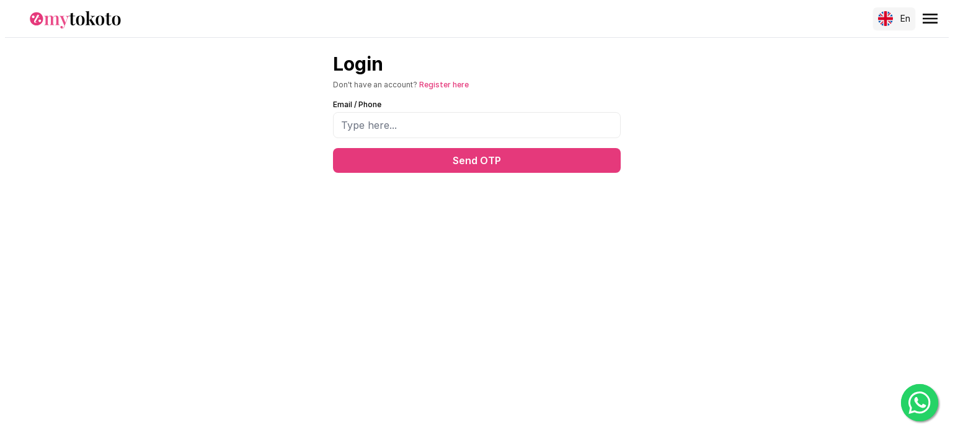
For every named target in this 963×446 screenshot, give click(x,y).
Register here (444, 84)
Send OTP (477, 160)
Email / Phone (357, 104)
